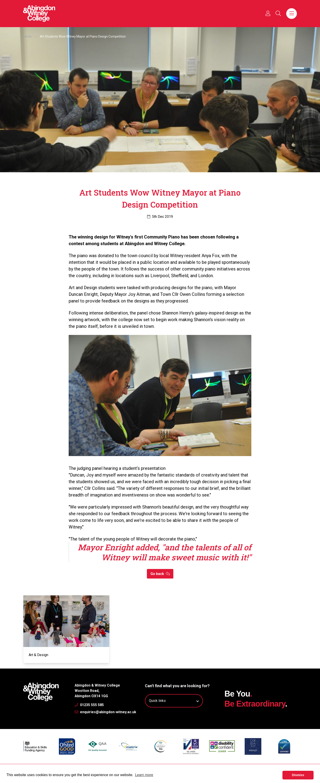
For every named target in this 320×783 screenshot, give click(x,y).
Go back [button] (160, 574)
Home (27, 36)
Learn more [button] (144, 775)
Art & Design (38, 655)
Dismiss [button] (298, 775)
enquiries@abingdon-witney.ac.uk (105, 712)
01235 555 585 (89, 705)
